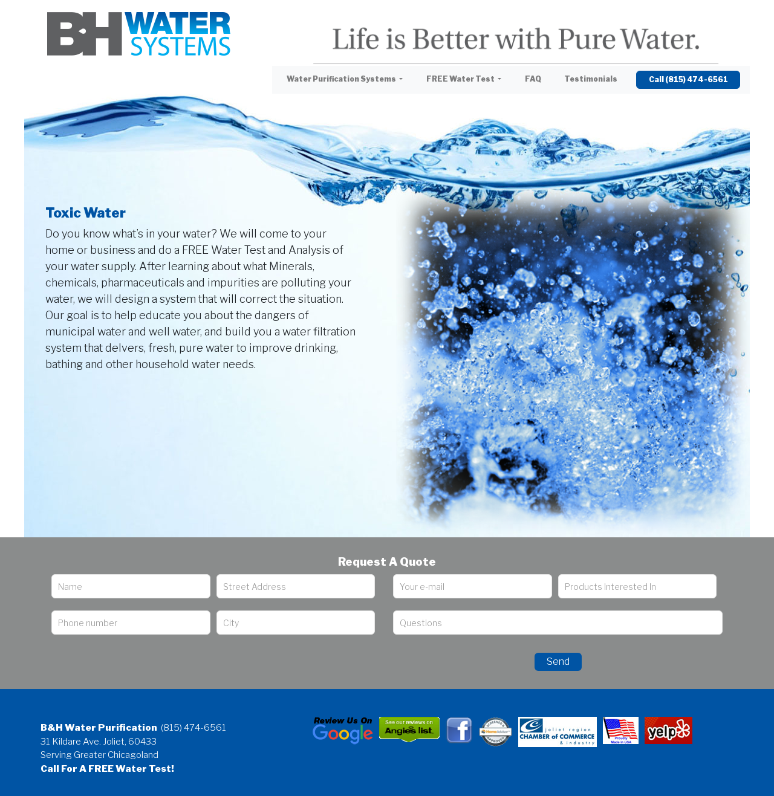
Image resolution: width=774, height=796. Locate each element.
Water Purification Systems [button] (342, 78)
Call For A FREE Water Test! (107, 768)
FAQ (533, 78)
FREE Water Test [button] (461, 78)
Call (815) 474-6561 (688, 79)
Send (558, 661)
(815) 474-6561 (193, 727)
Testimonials (590, 78)
